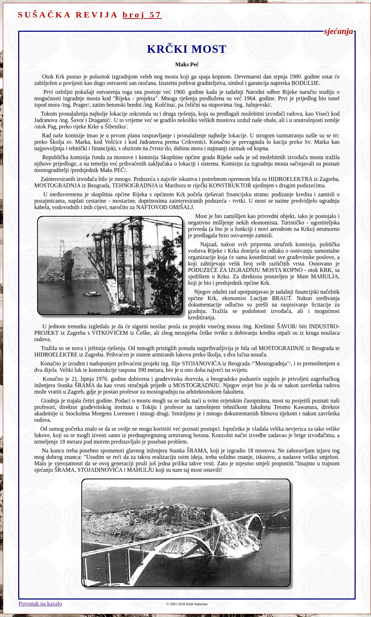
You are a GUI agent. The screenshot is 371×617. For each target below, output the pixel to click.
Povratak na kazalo (40, 604)
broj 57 (142, 14)
